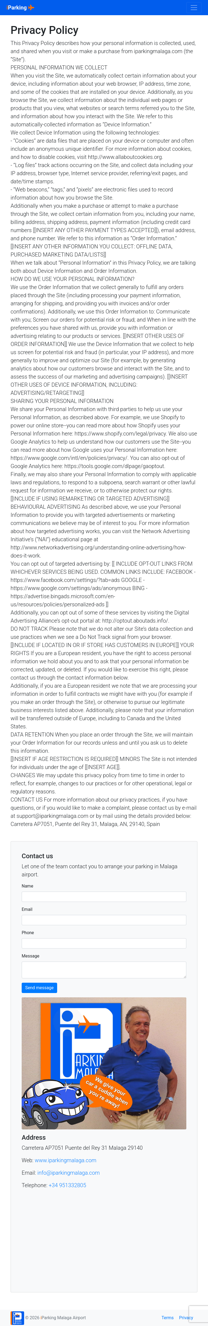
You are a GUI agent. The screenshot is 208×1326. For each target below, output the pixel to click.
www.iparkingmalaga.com (65, 1160)
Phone (28, 932)
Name (27, 886)
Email (27, 909)
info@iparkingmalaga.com (68, 1173)
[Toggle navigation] (194, 7)
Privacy (186, 1317)
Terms (167, 1317)
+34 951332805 (67, 1185)
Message (30, 956)
